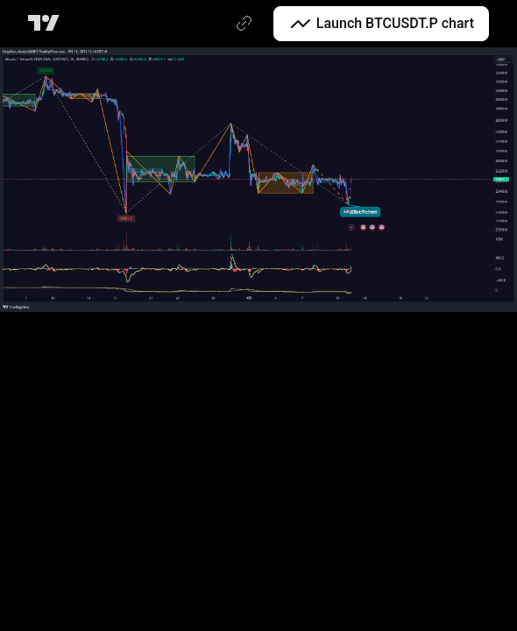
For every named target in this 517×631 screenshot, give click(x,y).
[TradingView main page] (47, 23)
